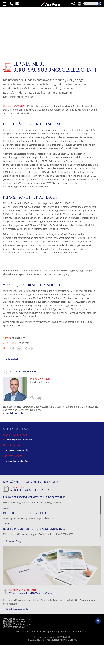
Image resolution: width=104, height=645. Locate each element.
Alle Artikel (12, 359)
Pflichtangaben (39, 631)
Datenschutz (22, 631)
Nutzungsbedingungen (62, 631)
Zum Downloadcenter (17, 608)
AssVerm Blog (13, 541)
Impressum (82, 631)
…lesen (6, 507)
